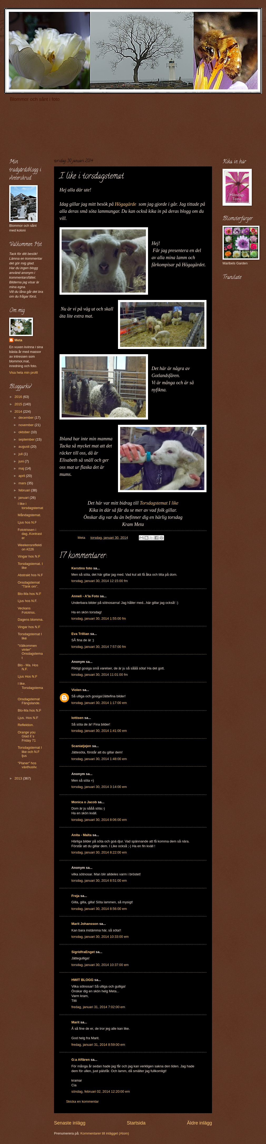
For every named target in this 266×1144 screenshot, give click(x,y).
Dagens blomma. (30, 620)
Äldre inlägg (199, 1123)
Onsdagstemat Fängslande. (29, 701)
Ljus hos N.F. (27, 601)
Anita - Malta (81, 835)
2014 (18, 411)
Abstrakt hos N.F (30, 575)
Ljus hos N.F (27, 522)
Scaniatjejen (81, 746)
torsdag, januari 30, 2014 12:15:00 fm (99, 581)
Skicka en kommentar (82, 1101)
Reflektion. (26, 725)
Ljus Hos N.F (27, 676)
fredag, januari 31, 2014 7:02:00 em (98, 1007)
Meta (18, 340)
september (26, 439)
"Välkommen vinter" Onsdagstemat (30, 652)
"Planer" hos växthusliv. (27, 765)
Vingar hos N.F (29, 556)
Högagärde (125, 204)
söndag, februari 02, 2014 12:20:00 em (100, 1091)
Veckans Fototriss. (27, 610)
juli (20, 454)
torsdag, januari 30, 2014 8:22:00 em (99, 852)
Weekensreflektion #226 (30, 547)
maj (21, 468)
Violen (76, 690)
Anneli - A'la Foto (85, 596)
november (26, 425)
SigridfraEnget (83, 952)
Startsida (136, 1123)
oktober (24, 432)
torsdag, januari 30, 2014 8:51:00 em (99, 880)
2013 (18, 778)
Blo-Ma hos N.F (29, 594)
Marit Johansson (84, 924)
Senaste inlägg (69, 1123)
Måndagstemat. (29, 515)
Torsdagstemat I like (159, 503)
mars (22, 483)
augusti (24, 446)
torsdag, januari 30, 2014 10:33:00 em (100, 937)
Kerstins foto (81, 568)
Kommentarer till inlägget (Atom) (104, 1133)
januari (23, 498)
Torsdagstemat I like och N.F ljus (30, 752)
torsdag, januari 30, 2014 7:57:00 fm (98, 647)
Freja (75, 896)
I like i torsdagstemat (30, 506)
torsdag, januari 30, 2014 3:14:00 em (99, 787)
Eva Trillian (80, 634)
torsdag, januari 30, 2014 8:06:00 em (99, 820)
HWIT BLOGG (82, 980)
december (26, 418)
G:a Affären (80, 1060)
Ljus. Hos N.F (28, 718)
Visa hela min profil (23, 372)
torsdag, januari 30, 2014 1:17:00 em (99, 703)
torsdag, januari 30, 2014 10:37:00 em (100, 965)
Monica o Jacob (84, 802)
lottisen (77, 718)
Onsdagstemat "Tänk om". (29, 584)
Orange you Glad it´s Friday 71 (27, 736)
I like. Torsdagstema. (30, 688)
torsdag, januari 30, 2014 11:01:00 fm (99, 675)
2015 (18, 404)
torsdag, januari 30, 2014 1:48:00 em (99, 759)
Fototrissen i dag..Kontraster (30, 534)
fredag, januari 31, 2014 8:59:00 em (98, 1045)
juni (21, 461)
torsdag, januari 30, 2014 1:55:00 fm (98, 618)
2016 (18, 397)
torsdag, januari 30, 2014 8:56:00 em (99, 909)
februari (24, 490)
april (22, 476)
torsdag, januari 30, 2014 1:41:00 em (99, 731)
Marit (75, 1022)
